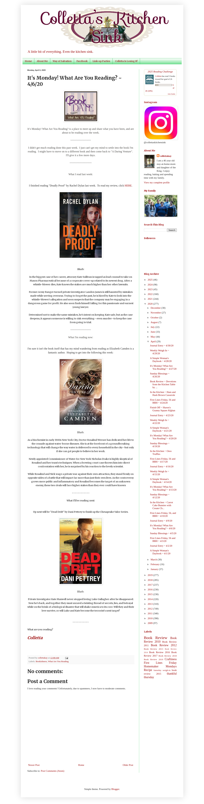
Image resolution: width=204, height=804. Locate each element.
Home (28, 61)
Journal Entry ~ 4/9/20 (161, 520)
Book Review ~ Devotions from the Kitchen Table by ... (163, 384)
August (154, 322)
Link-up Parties (101, 61)
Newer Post (34, 765)
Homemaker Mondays (160, 666)
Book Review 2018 (168, 656)
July (153, 327)
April (153, 341)
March (154, 559)
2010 (150, 618)
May (153, 336)
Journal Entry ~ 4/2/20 (161, 545)
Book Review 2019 (153, 659)
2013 (150, 604)
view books (171, 94)
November (156, 312)
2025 (150, 279)
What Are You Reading (58, 661)
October (155, 317)
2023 (150, 289)
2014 (150, 599)
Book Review (155, 638)
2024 (150, 284)
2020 (150, 303)
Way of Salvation (62, 61)
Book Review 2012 (164, 645)
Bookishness (41, 661)
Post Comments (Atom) (52, 771)
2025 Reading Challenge (160, 71)
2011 (150, 613)
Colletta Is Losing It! (126, 61)
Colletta (158, 76)
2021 (150, 299)
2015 (150, 594)
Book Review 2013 (153, 649)
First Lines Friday (160, 662)
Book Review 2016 (159, 652)
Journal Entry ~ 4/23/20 (161, 415)
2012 (150, 608)
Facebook (82, 61)
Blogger (115, 789)
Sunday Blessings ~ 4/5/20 (163, 533)
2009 (150, 623)
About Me (42, 61)
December (156, 308)
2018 (150, 580)
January (155, 569)
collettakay (43, 658)
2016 (150, 589)
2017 (150, 584)
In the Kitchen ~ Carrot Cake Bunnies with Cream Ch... (161, 505)
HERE (128, 185)
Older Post (128, 765)
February (155, 564)
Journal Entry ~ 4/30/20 (161, 345)
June (153, 331)
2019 (150, 575)
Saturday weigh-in (162, 670)
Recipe (148, 670)
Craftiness (171, 659)
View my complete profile (157, 182)
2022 (150, 294)
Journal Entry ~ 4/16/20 (161, 466)
